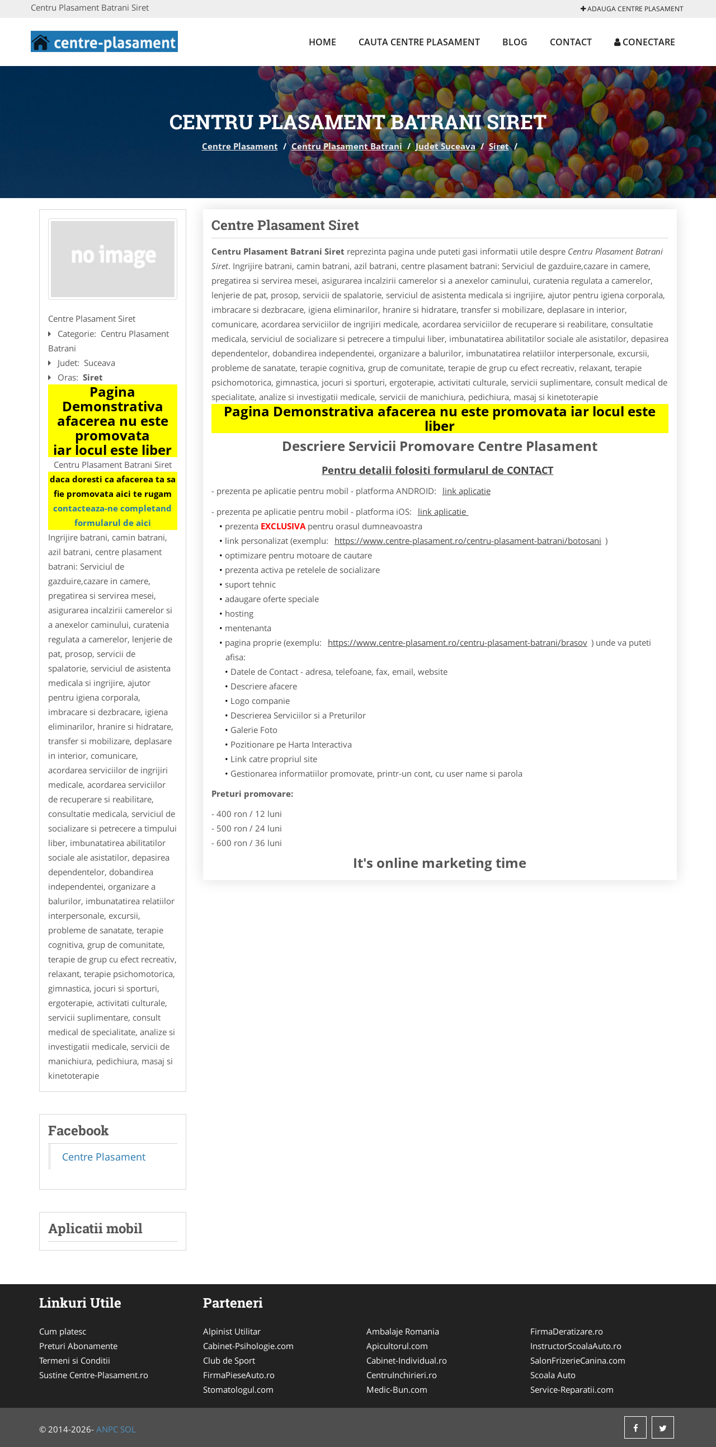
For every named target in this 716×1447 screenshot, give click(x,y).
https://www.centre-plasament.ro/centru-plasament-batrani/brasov (457, 642)
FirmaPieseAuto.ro (239, 1374)
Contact (571, 42)
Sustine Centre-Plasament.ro (93, 1374)
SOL (128, 1429)
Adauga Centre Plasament (632, 8)
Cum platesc (62, 1331)
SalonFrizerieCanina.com (577, 1360)
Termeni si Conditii (74, 1360)
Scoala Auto (553, 1374)
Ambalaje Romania (402, 1331)
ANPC (107, 1429)
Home (322, 42)
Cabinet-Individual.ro (406, 1360)
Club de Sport (229, 1360)
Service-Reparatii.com (572, 1389)
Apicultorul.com (397, 1345)
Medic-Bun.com (396, 1389)
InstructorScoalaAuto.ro (575, 1345)
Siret (499, 146)
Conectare (644, 42)
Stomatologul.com (238, 1389)
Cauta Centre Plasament (419, 42)
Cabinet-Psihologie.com (248, 1345)
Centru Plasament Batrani (346, 146)
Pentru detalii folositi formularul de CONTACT (437, 470)
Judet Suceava (445, 146)
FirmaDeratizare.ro (566, 1331)
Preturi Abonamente (78, 1345)
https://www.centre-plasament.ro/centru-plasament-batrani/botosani (468, 540)
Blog (514, 42)
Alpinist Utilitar (232, 1331)
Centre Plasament (240, 146)
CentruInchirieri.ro (401, 1374)
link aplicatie (466, 490)
